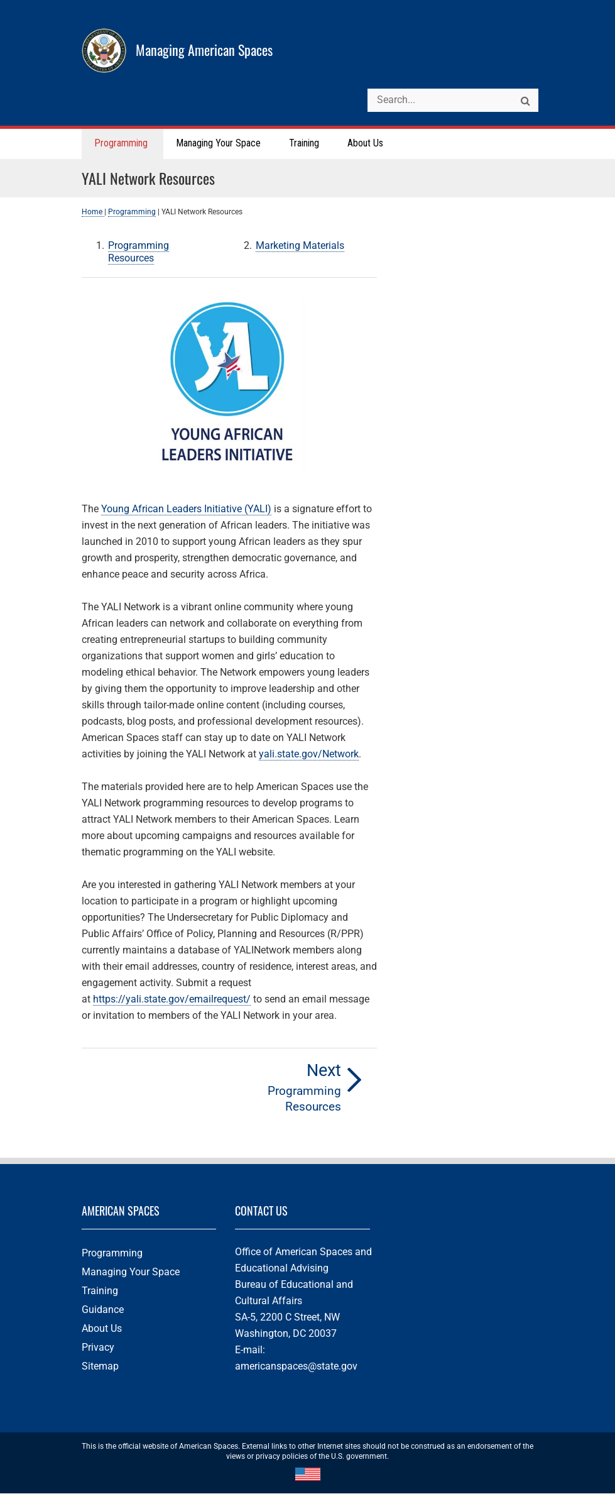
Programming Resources (138, 252)
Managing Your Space (131, 1272)
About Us (102, 1329)
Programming (132, 212)
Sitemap (100, 1367)
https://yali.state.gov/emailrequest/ (172, 1000)
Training (100, 1291)
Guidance (103, 1310)
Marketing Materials (300, 246)
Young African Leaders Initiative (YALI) (186, 509)
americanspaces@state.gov (296, 1367)
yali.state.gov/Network (309, 755)
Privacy (98, 1348)
